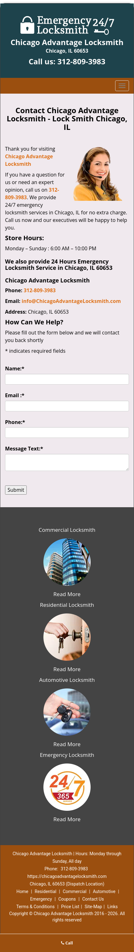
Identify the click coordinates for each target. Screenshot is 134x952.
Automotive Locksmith (67, 679)
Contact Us (93, 899)
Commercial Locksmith (67, 529)
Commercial (74, 891)
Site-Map (93, 906)
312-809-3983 (81, 61)
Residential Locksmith (67, 604)
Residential (45, 891)
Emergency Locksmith (67, 754)
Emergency (41, 899)
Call (67, 943)
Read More (67, 594)
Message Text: (24, 448)
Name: (14, 368)
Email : (15, 395)
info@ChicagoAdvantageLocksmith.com (71, 301)
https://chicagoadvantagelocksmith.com (67, 876)
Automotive (104, 891)
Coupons (67, 899)
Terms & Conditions (35, 906)
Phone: (15, 422)
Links (112, 906)
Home (22, 891)
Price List (70, 906)
